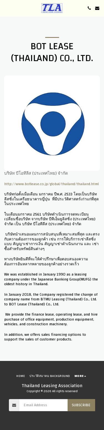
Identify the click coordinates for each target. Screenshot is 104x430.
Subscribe (81, 405)
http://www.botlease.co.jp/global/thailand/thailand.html (51, 184)
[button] (6, 8)
